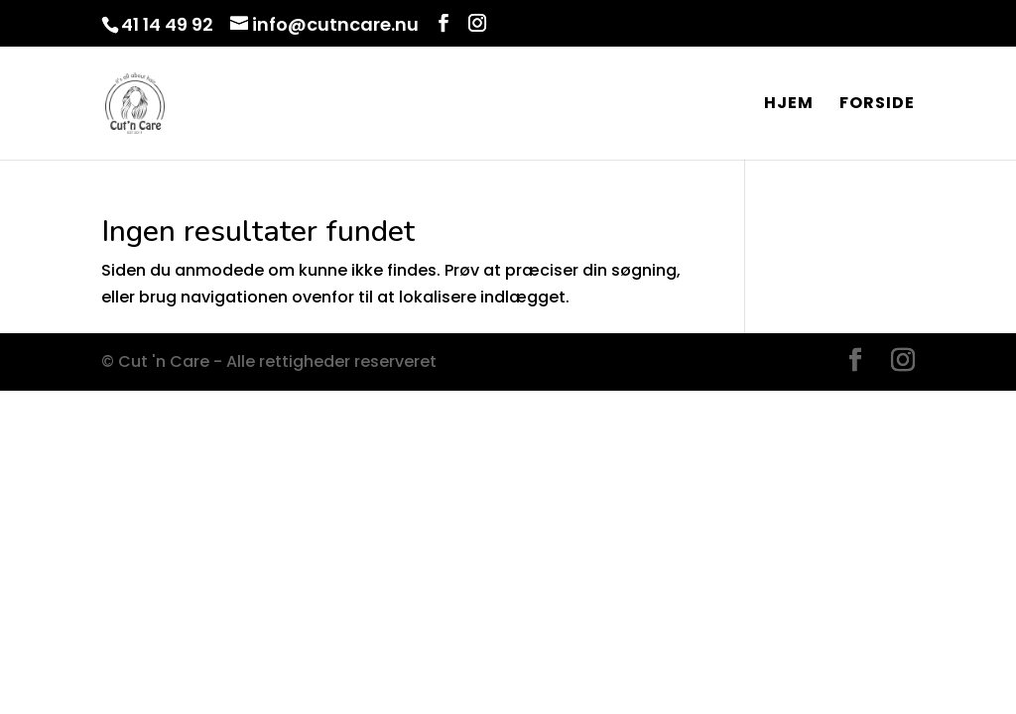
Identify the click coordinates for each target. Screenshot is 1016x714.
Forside (877, 105)
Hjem (789, 105)
